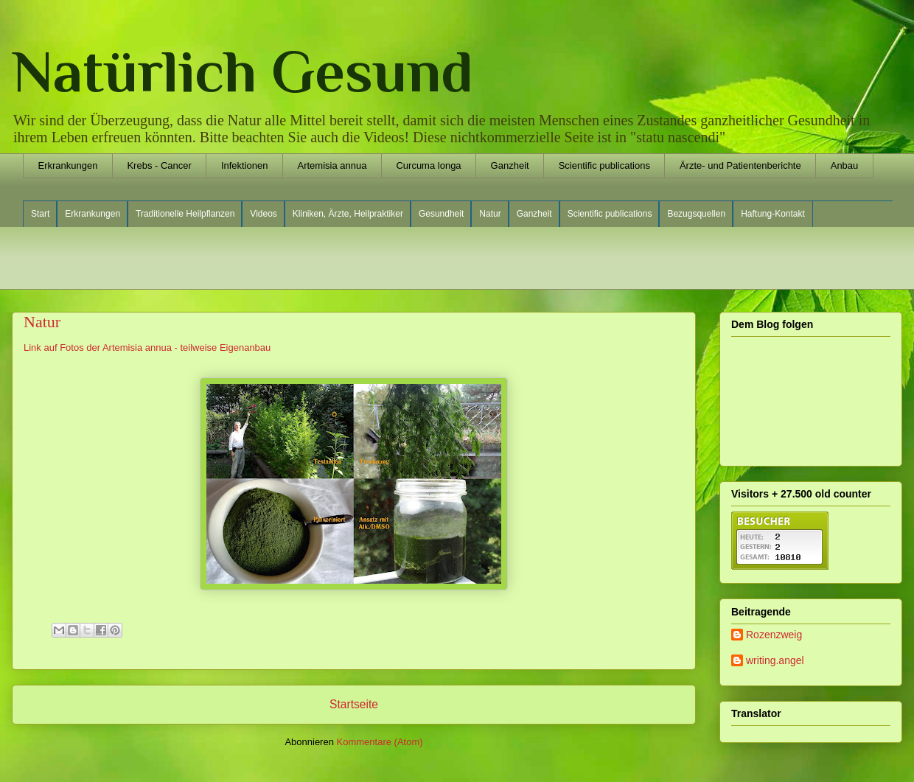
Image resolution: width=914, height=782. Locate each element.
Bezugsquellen (696, 214)
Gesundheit (441, 214)
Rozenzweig (774, 634)
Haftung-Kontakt (773, 214)
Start (40, 214)
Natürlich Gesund (242, 71)
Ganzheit (510, 165)
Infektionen (244, 165)
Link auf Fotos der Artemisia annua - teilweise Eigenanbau (147, 347)
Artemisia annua (331, 165)
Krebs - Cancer (159, 165)
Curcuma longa (428, 165)
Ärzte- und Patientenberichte (740, 165)
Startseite (353, 704)
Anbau (845, 165)
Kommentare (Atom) (380, 741)
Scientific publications (604, 165)
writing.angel (775, 660)
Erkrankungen (68, 165)
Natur (489, 214)
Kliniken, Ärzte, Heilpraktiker (348, 214)
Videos (263, 214)
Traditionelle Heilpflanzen (185, 214)
